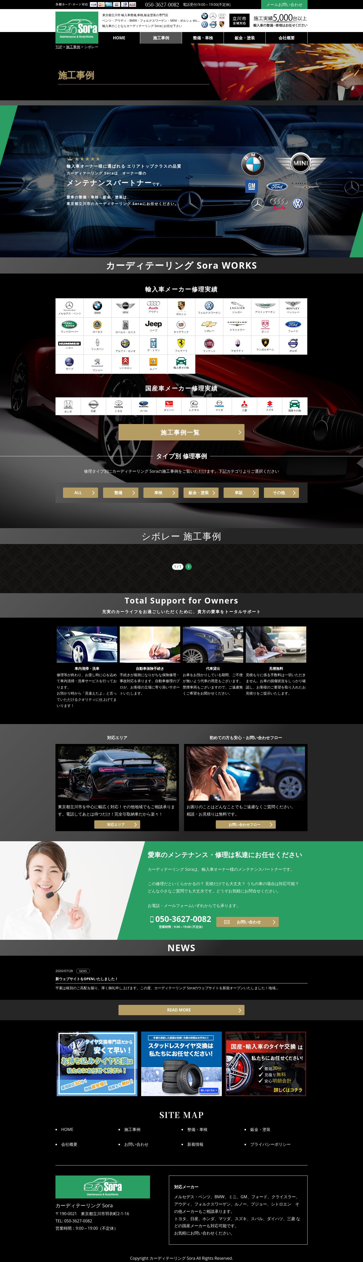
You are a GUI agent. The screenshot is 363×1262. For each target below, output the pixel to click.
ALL (78, 492)
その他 (279, 492)
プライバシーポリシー (270, 1144)
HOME (119, 38)
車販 (239, 492)
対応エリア (116, 824)
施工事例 (161, 38)
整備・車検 (203, 38)
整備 (118, 492)
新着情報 (195, 1144)
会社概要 (287, 38)
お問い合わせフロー (244, 824)
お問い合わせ (249, 922)
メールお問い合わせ (284, 4)
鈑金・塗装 (245, 38)
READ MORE (179, 1010)
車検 (158, 492)
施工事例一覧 (180, 432)
